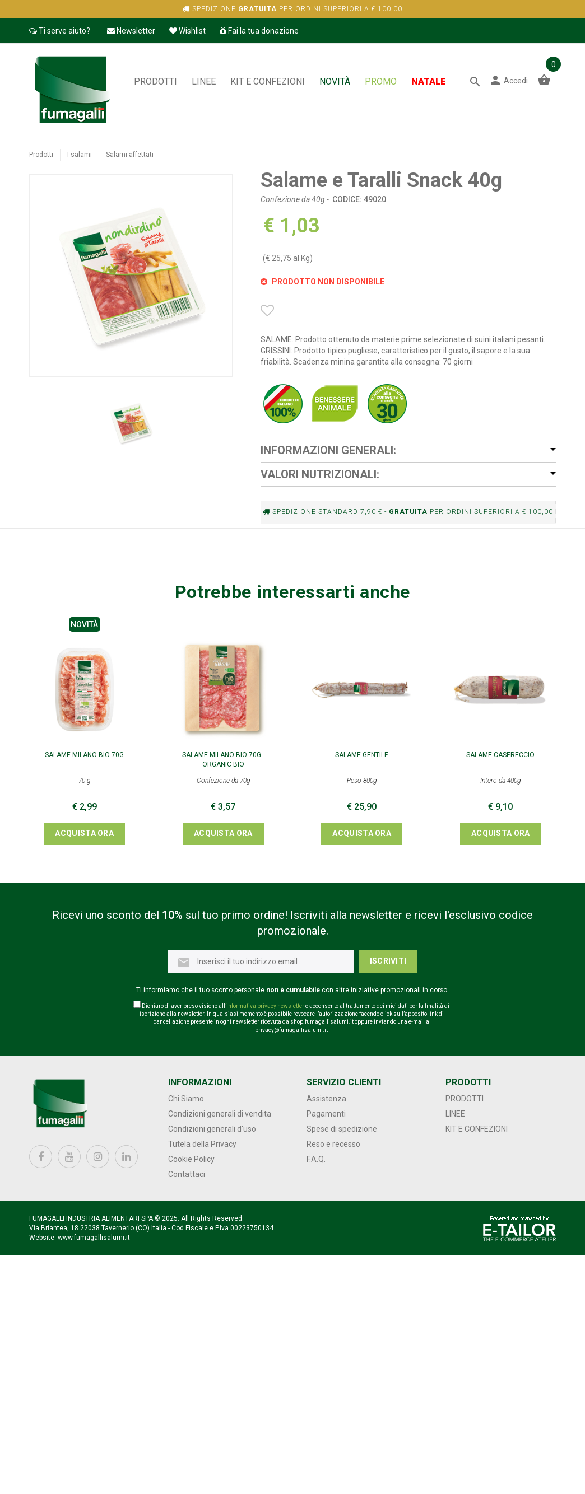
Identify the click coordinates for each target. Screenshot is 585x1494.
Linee (204, 81)
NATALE (428, 81)
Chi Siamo (186, 1098)
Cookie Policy (191, 1159)
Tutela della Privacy (202, 1144)
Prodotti (155, 81)
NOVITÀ (334, 81)
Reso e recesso (333, 1144)
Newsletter (131, 30)
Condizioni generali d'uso (212, 1128)
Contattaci (186, 1174)
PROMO (381, 81)
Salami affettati (130, 154)
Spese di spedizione (342, 1128)
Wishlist (187, 30)
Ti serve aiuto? (59, 30)
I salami (79, 154)
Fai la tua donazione (259, 30)
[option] (130, 423)
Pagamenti (326, 1113)
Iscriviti (388, 960)
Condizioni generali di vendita (219, 1113)
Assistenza (326, 1098)
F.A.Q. (316, 1159)
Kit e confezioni (267, 81)
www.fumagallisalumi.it (94, 1237)
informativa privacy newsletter (265, 1006)
